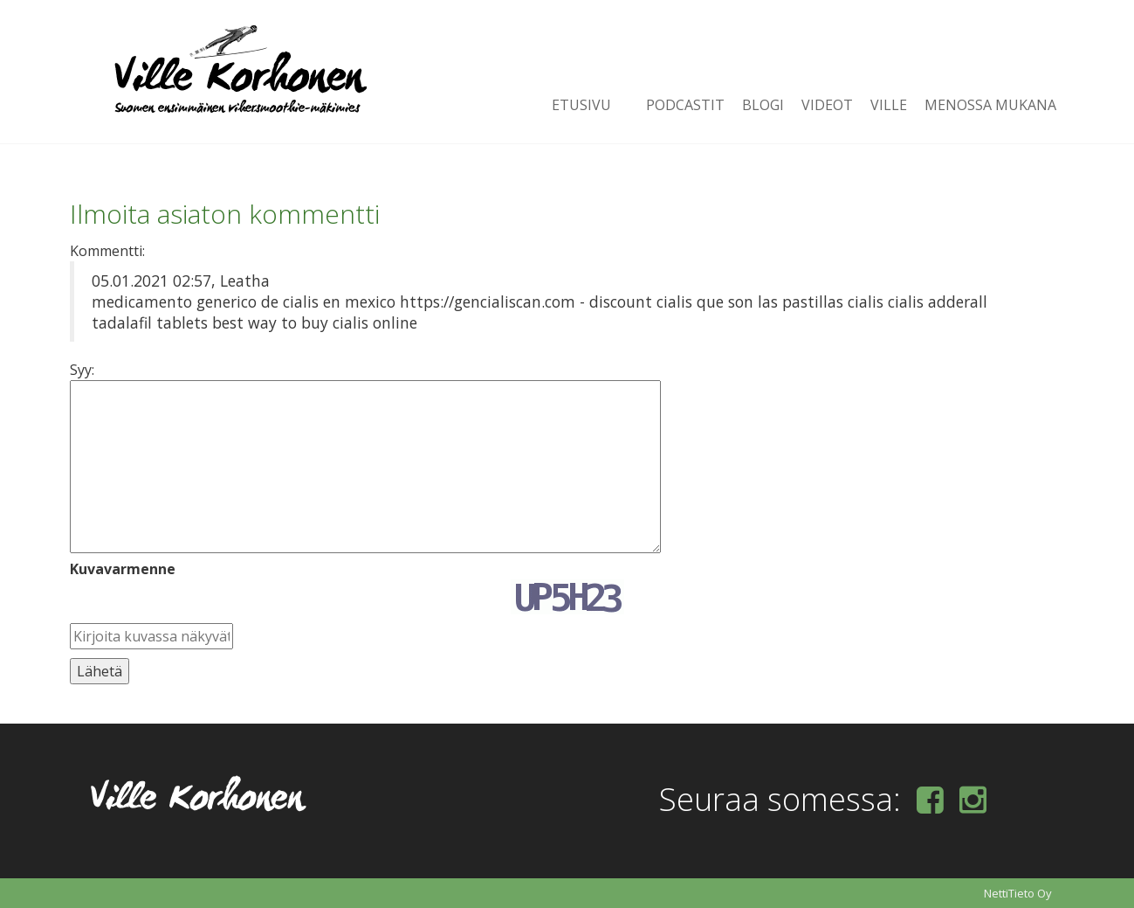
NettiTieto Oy (1018, 893)
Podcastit (685, 104)
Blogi (763, 104)
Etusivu (581, 104)
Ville (888, 104)
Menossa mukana (990, 104)
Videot (827, 104)
